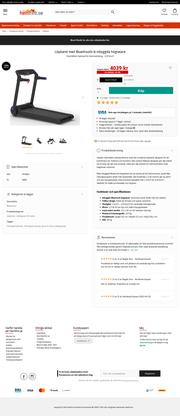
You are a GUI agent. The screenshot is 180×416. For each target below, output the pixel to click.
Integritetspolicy (44, 342)
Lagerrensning (133, 25)
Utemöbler (117, 25)
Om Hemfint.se (43, 336)
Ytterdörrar (51, 25)
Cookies (40, 339)
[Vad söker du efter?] (85, 12)
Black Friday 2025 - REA (47, 345)
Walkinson (11, 206)
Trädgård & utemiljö (32, 25)
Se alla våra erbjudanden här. (96, 40)
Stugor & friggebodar (153, 25)
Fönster (63, 25)
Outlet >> (81, 2)
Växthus (105, 25)
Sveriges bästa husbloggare (49, 348)
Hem (4, 31)
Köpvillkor (41, 333)
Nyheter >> (52, 2)
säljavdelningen (147, 342)
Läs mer (134, 250)
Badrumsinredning (10, 25)
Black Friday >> (67, 2)
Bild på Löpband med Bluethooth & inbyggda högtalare (43, 153)
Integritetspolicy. (131, 380)
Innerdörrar (92, 25)
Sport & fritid (77, 25)
